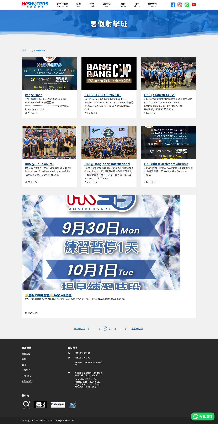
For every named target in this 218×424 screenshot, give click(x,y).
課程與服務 (62, 3)
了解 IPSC (26, 375)
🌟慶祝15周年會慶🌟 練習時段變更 (48, 295)
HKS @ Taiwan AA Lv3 (159, 95)
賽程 (92, 3)
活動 (123, 3)
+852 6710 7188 (82, 352)
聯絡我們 (152, 3)
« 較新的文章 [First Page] (79, 328)
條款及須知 (27, 381)
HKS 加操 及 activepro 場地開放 (166, 164)
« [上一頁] (88, 328)
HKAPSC (26, 370)
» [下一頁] (125, 328)
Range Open (33, 95)
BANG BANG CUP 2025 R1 (102, 95)
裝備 (78, 3)
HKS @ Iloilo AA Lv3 (39, 164)
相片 (137, 3)
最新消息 (107, 3)
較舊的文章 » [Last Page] (137, 328)
